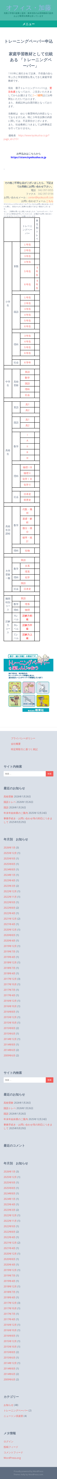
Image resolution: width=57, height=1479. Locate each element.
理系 (27, 571)
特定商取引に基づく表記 (24, 749)
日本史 (27, 494)
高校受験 (8, 796)
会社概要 (16, 743)
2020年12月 (10, 929)
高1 (27, 404)
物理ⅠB (27, 467)
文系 (27, 565)
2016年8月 (9, 1011)
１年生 (27, 244)
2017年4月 (9, 995)
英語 (27, 372)
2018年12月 (10, 962)
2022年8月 (9, 907)
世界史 (27, 500)
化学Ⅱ (27, 484)
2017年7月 (9, 989)
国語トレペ (10, 802)
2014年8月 (9, 1044)
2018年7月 (9, 968)
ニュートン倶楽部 (13, 1416)
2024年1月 (9, 875)
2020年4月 (9, 940)
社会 (27, 395)
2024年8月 (9, 869)
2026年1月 (9, 847)
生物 (27, 550)
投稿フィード (11, 1447)
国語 (27, 383)
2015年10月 (10, 1022)
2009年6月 (9, 1055)
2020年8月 (9, 935)
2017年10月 (10, 984)
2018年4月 (9, 973)
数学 (27, 377)
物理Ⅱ (27, 473)
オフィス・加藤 (28, 7)
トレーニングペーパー (16, 1410)
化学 (27, 577)
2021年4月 (9, 924)
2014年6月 (9, 1050)
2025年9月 (9, 858)
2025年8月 (9, 864)
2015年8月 (9, 1028)
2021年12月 (10, 918)
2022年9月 (9, 902)
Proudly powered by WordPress (28, 1471)
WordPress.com (35, 1474)
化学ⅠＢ (27, 479)
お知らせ (8, 1405)
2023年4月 (9, 880)
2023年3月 (9, 886)
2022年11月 (10, 896)
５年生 (27, 271)
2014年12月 (10, 1039)
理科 (27, 389)
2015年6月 (9, 1033)
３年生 (27, 256)
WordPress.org (12, 1458)
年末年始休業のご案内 (16, 813)
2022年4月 (9, 913)
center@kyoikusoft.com (40, 197)
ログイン (8, 1441)
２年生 (27, 250)
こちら (49, 201)
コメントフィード (13, 1452)
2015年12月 (10, 1017)
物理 (27, 610)
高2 (27, 410)
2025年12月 (10, 853)
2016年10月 (10, 1006)
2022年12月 (10, 891)
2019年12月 (10, 946)
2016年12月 (10, 1000)
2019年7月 (9, 951)
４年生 (27, 262)
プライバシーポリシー (23, 738)
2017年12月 (10, 979)
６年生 (27, 284)
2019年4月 (9, 957)
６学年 (27, 362)
